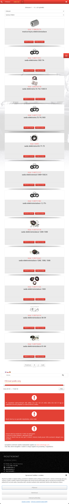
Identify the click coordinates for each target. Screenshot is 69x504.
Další (42, 365)
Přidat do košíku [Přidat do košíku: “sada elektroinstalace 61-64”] (40, 356)
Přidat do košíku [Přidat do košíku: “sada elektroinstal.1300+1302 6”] (40, 185)
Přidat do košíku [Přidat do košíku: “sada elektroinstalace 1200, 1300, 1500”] (40, 270)
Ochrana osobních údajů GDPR (39, 501)
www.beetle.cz (10, 469)
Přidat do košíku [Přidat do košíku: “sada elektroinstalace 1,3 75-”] (40, 213)
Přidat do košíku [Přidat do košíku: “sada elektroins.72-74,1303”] (40, 127)
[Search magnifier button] (63, 375)
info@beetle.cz (10, 467)
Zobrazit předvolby (34, 498)
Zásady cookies (26, 501)
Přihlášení (7, 2)
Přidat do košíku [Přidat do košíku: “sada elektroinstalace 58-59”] (40, 328)
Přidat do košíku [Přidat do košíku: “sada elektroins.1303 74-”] (40, 70)
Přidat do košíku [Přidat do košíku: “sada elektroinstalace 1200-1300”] (40, 242)
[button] (66, 475)
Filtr (61, 389)
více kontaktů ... (10, 471)
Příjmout (34, 487)
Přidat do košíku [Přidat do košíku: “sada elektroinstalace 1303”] (40, 299)
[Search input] (33, 375)
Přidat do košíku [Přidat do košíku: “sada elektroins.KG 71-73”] (40, 156)
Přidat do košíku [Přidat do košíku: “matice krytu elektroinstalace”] (39, 41)
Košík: (19, 2)
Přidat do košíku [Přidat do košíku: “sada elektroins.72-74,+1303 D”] (40, 99)
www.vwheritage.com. (43, 445)
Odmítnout (34, 492)
